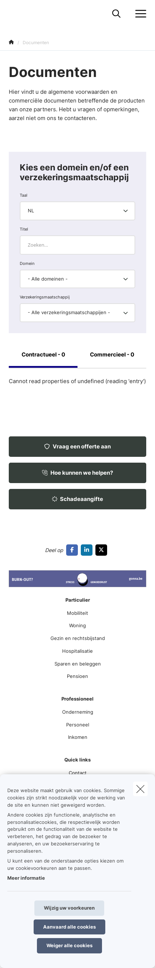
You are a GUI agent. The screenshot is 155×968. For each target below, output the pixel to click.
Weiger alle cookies (69, 945)
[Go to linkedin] (88, 549)
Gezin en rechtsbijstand (77, 638)
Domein (27, 263)
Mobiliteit (77, 613)
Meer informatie (26, 878)
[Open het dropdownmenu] (139, 13)
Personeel (77, 725)
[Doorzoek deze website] (116, 13)
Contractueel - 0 (43, 354)
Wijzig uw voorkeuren (69, 908)
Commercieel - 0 (112, 354)
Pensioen (77, 676)
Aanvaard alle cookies (69, 927)
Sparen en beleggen (77, 664)
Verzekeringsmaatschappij (45, 297)
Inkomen (77, 737)
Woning (77, 625)
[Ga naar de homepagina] (13, 13)
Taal (23, 195)
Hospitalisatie (77, 651)
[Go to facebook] (73, 549)
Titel (24, 229)
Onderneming (77, 712)
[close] (140, 789)
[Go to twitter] (102, 549)
